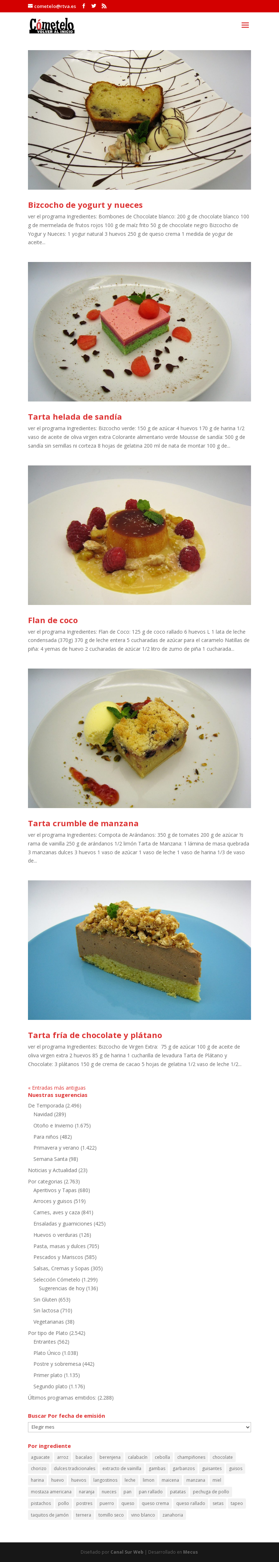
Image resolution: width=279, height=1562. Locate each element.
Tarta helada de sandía (75, 416)
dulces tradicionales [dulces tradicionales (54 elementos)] (74, 1468)
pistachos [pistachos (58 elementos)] (41, 1503)
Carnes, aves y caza (56, 1212)
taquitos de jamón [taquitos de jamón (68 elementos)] (50, 1515)
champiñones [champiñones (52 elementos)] (191, 1457)
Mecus (190, 1552)
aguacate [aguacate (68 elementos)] (40, 1457)
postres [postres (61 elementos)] (84, 1503)
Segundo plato (50, 1386)
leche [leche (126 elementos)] (130, 1480)
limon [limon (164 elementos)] (148, 1480)
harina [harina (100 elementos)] (37, 1480)
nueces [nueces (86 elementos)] (109, 1492)
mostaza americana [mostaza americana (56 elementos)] (51, 1492)
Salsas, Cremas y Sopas (61, 1268)
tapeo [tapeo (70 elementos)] (237, 1503)
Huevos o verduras (55, 1234)
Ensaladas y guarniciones (62, 1223)
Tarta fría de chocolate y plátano (95, 1034)
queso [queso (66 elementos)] (127, 1503)
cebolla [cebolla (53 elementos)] (162, 1457)
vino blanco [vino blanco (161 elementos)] (143, 1515)
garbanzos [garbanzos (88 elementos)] (184, 1468)
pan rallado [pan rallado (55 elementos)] (151, 1492)
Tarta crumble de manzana (83, 823)
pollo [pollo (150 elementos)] (63, 1503)
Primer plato (47, 1375)
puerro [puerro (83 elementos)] (107, 1503)
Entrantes (44, 1341)
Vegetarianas (48, 1321)
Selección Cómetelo (56, 1279)
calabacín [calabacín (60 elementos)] (137, 1457)
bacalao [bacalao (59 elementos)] (84, 1457)
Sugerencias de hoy (62, 1288)
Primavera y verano (56, 1147)
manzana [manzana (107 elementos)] (195, 1480)
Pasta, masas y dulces (59, 1246)
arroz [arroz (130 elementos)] (62, 1457)
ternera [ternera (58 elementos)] (83, 1515)
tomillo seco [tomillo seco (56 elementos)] (111, 1515)
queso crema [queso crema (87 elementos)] (155, 1503)
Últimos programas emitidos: (62, 1397)
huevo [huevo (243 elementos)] (57, 1480)
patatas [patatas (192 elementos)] (178, 1492)
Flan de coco (53, 619)
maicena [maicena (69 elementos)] (170, 1480)
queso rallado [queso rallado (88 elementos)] (190, 1503)
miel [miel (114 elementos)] (217, 1480)
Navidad (43, 1114)
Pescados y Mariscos (58, 1257)
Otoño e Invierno (53, 1125)
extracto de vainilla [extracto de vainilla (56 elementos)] (121, 1468)
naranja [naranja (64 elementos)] (86, 1492)
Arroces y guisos (52, 1201)
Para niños (45, 1136)
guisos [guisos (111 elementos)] (235, 1468)
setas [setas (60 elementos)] (218, 1503)
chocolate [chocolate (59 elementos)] (223, 1457)
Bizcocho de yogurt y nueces (85, 204)
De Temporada (46, 1105)
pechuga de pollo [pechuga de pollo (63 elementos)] (211, 1492)
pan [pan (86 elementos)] (128, 1492)
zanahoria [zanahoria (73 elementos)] (172, 1515)
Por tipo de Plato (48, 1332)
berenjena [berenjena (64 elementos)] (110, 1457)
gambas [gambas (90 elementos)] (157, 1468)
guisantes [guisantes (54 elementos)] (212, 1468)
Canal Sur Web (126, 1552)
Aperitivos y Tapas (55, 1190)
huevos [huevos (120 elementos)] (78, 1480)
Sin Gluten (45, 1299)
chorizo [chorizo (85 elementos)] (38, 1468)
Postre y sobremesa (57, 1363)
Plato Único (47, 1352)
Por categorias (45, 1181)
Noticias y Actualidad (52, 1170)
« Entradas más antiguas (57, 1087)
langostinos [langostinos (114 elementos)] (105, 1480)
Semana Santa (50, 1158)
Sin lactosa (46, 1310)
